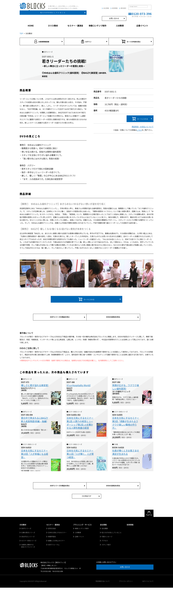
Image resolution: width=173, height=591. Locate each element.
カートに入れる (140, 119)
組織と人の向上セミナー (56, 544)
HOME (31, 26)
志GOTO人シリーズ (28, 539)
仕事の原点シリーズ (28, 535)
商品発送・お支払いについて (142, 127)
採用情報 (115, 8)
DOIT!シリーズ (26, 531)
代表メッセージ (107, 539)
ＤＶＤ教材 (53, 26)
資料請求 (123, 8)
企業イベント (142, 26)
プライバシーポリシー (127, 584)
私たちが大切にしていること (53, 12)
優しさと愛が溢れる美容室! (35, 387)
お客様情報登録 (42, 42)
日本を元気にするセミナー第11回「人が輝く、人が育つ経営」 (80, 455)
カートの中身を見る (131, 42)
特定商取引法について (105, 584)
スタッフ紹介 (106, 548)
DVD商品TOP (86, 499)
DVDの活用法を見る (113, 318)
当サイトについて (147, 584)
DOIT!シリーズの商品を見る (60, 318)
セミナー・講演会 (75, 26)
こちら (139, 131)
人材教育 (120, 26)
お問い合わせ (114, 18)
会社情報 (106, 8)
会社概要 (105, 531)
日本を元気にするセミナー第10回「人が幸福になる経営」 (34, 455)
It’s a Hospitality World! (79, 387)
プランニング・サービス (82, 527)
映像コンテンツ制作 (97, 26)
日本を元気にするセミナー (57, 535)
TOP (21, 33)
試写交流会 (52, 531)
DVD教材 (23, 527)
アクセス (105, 544)
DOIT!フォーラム (54, 548)
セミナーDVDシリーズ (29, 544)
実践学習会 (52, 539)
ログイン (86, 42)
